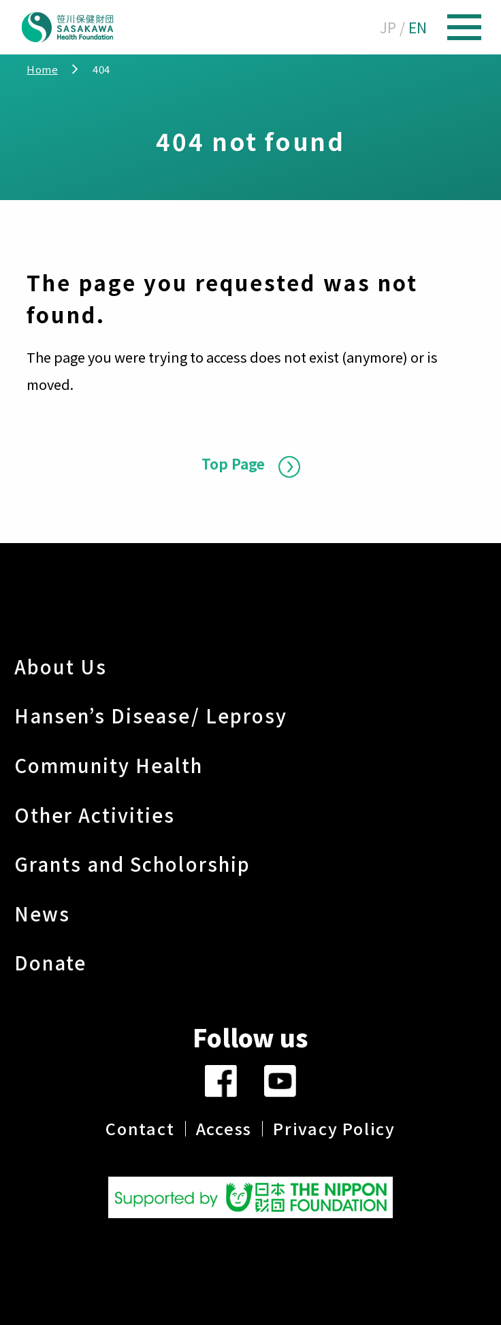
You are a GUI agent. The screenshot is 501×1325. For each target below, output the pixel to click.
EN (417, 27)
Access (224, 1128)
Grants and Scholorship (132, 863)
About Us (61, 666)
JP (388, 27)
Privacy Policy (334, 1128)
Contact (140, 1128)
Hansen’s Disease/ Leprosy (151, 715)
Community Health (109, 765)
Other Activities (95, 814)
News (42, 913)
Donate (50, 962)
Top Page (233, 463)
